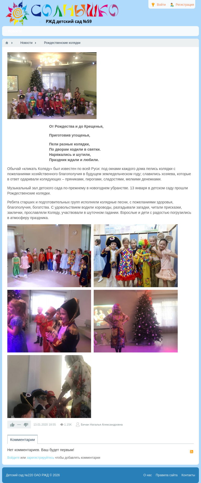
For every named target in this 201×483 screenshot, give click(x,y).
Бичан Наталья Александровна (102, 424)
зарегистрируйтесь (40, 458)
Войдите (13, 458)
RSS (191, 452)
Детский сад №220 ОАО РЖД (27, 475)
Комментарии (22, 439)
